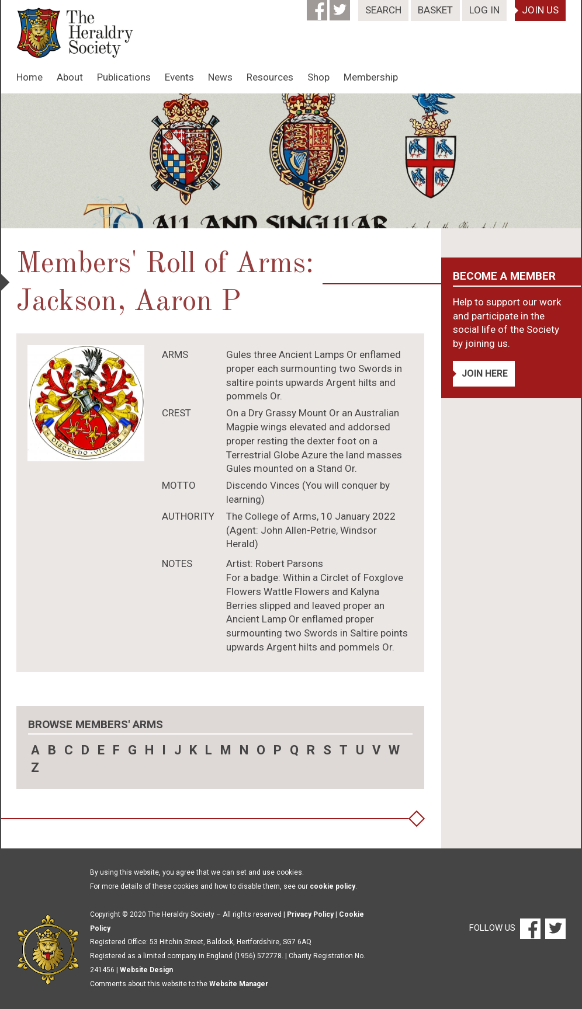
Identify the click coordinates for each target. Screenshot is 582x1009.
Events (179, 77)
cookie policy (332, 886)
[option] (291, 160)
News (220, 77)
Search (383, 10)
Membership (371, 77)
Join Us (540, 10)
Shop (318, 77)
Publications (124, 77)
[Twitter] (341, 6)
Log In (484, 10)
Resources (270, 77)
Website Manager (238, 984)
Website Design (146, 970)
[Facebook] (318, 6)
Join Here (485, 373)
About (70, 77)
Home (29, 77)
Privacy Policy (310, 914)
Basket (435, 10)
